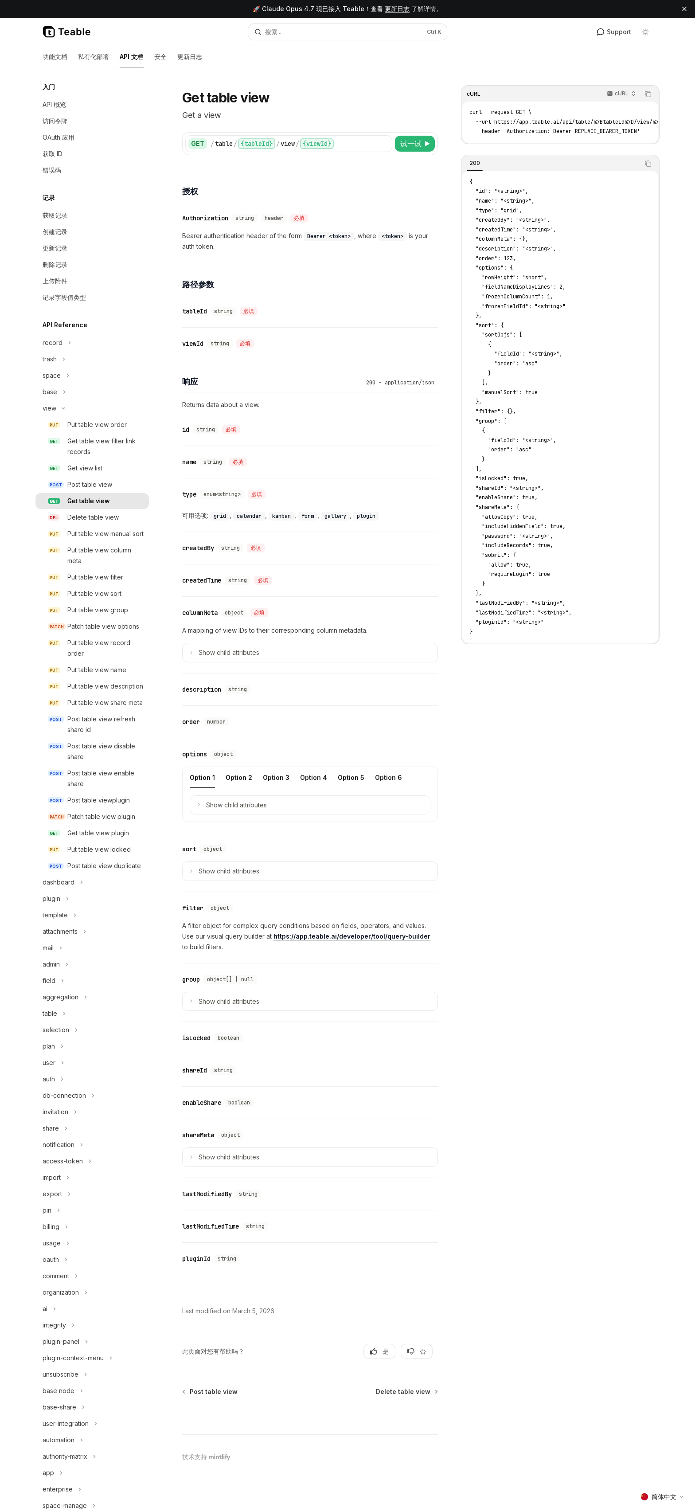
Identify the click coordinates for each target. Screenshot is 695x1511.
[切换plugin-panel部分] (92, 1342)
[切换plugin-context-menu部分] (92, 1358)
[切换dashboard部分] (92, 882)
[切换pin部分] (92, 1210)
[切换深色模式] (645, 32)
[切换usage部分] (92, 1243)
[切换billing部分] (92, 1227)
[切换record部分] (92, 343)
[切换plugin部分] (92, 899)
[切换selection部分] (92, 1030)
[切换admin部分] (92, 964)
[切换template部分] (92, 915)
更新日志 (397, 8)
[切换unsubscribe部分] (92, 1374)
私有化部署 (93, 60)
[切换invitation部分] (92, 1112)
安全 (160, 60)
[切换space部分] (92, 376)
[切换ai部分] (92, 1309)
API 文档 (132, 60)
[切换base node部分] (92, 1391)
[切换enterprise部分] (92, 1489)
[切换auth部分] (92, 1079)
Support (614, 31)
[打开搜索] (347, 32)
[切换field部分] (92, 981)
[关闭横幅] (684, 8)
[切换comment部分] (92, 1276)
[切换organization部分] (92, 1292)
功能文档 (55, 60)
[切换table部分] (92, 1014)
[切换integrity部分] (92, 1325)
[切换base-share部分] (92, 1407)
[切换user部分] (92, 1063)
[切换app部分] (92, 1473)
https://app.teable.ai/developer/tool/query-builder (351, 936)
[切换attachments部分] (92, 931)
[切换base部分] (92, 392)
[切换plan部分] (92, 1046)
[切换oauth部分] (92, 1260)
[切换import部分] (92, 1178)
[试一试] (415, 144)
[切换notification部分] (92, 1145)
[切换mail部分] (92, 948)
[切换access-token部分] (92, 1161)
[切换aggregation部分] (92, 997)
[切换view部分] (92, 408)
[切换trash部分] (92, 359)
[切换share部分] (92, 1128)
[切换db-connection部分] (92, 1096)
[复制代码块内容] (648, 94)
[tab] (475, 163)
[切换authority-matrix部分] (92, 1456)
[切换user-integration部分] (92, 1424)
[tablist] (550, 163)
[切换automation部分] (92, 1440)
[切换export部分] (92, 1194)
